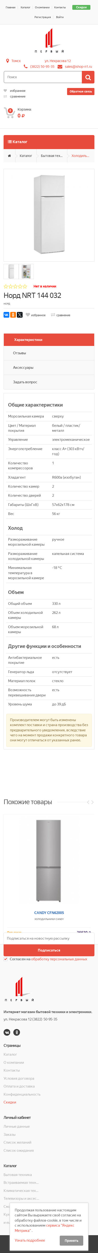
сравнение (14, 96)
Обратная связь (81, 91)
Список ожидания (19, 1150)
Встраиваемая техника (22, 1182)
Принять (71, 1241)
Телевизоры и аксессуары (22, 1198)
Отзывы (19, 353)
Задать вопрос (25, 382)
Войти (60, 17)
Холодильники (83, 156)
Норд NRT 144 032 (32, 295)
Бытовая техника (54, 156)
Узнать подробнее (30, 1240)
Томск (16, 61)
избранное (14, 90)
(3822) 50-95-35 (42, 66)
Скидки (81, 7)
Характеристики (28, 340)
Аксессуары (23, 367)
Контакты (60, 7)
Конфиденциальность (22, 1094)
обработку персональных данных (59, 959)
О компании (42, 7)
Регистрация (42, 17)
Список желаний (17, 1142)
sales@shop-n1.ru (78, 66)
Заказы (9, 1134)
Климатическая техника (22, 1191)
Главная (10, 7)
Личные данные (17, 1126)
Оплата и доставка (19, 1086)
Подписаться (49, 950)
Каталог (25, 7)
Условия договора (19, 1078)
